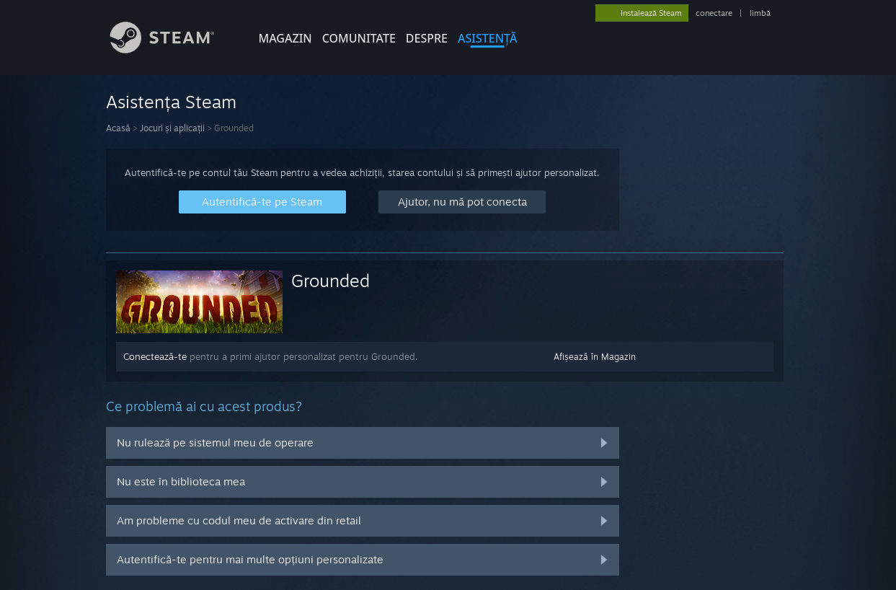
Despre (427, 38)
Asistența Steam (171, 102)
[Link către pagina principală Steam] (173, 49)
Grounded (330, 280)
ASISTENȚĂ (487, 38)
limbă (760, 13)
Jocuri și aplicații (172, 128)
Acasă (118, 128)
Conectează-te (155, 356)
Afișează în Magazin (595, 356)
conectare (714, 13)
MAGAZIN (285, 38)
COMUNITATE (359, 38)
